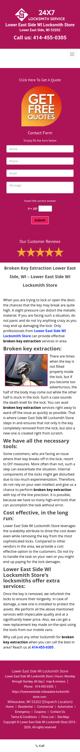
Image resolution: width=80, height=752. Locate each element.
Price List (47, 717)
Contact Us (57, 712)
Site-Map (63, 717)
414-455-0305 (50, 38)
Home (10, 706)
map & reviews (56, 681)
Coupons (40, 712)
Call (40, 746)
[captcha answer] (45, 208)
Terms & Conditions (24, 717)
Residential (25, 706)
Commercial (45, 706)
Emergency (22, 712)
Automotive (65, 706)
